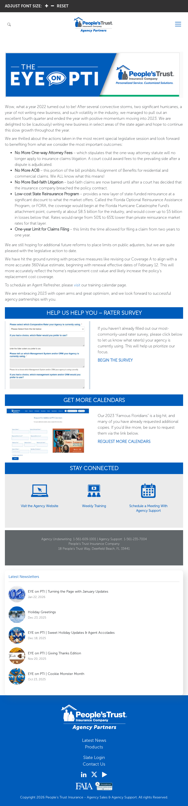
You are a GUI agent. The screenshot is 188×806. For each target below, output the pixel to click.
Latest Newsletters (24, 576)
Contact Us (94, 764)
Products (94, 747)
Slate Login (94, 757)
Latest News (94, 740)
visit (77, 285)
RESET (63, 6)
